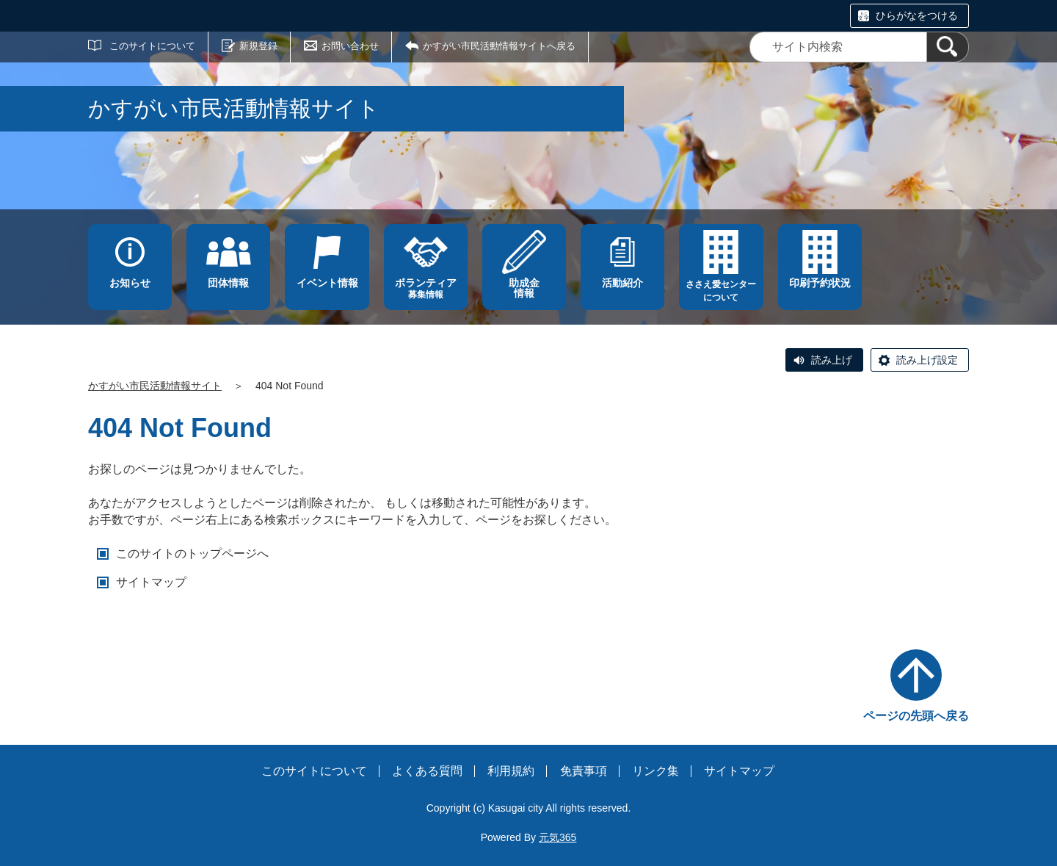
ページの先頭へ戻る (916, 716)
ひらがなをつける (917, 15)
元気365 (557, 837)
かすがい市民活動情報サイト (155, 385)
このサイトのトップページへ (192, 553)
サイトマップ (151, 582)
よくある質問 (427, 771)
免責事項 (583, 771)
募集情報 (425, 288)
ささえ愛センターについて (721, 291)
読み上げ (831, 360)
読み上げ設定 (927, 360)
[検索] (947, 47)
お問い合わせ (350, 45)
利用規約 (510, 771)
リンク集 (655, 771)
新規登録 (258, 45)
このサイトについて (152, 45)
